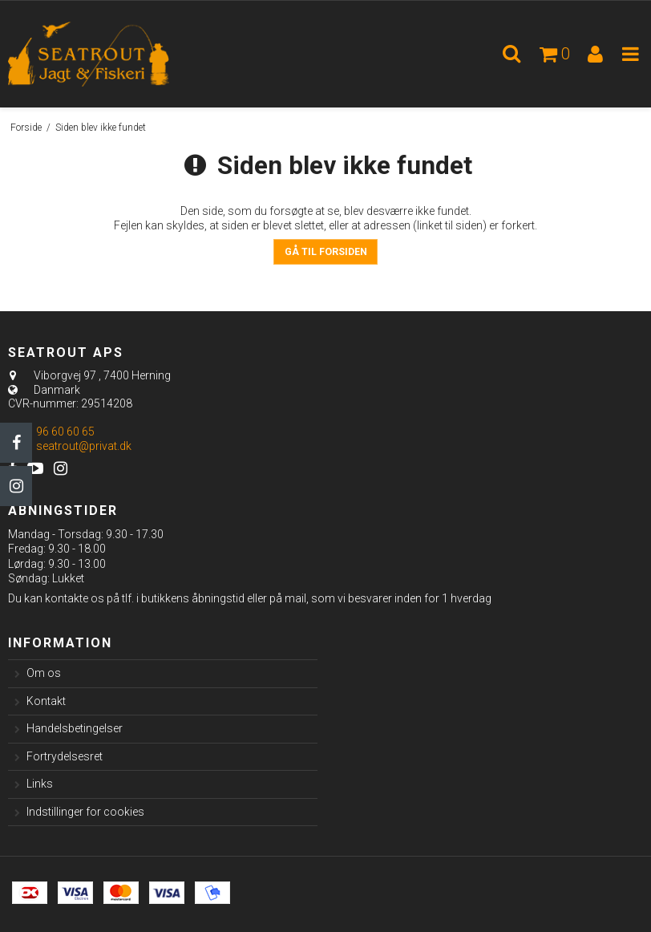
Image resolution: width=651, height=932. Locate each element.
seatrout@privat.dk (83, 446)
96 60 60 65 (51, 431)
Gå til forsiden (326, 251)
